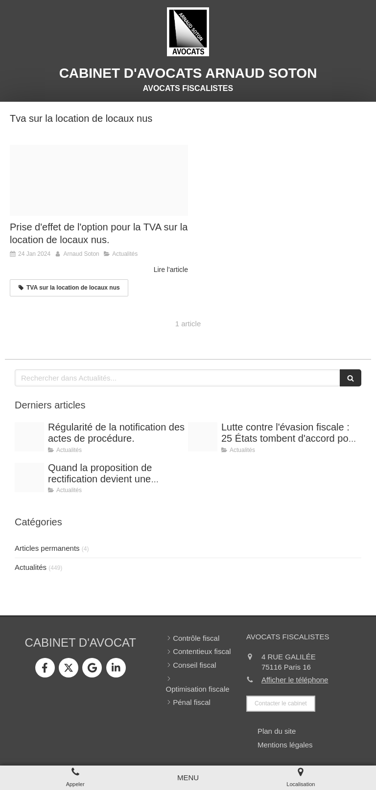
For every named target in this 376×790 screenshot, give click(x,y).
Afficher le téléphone (295, 680)
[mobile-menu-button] (188, 777)
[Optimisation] (202, 436)
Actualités (31, 567)
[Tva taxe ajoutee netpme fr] (99, 180)
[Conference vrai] (29, 436)
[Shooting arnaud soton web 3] (29, 477)
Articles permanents (47, 548)
